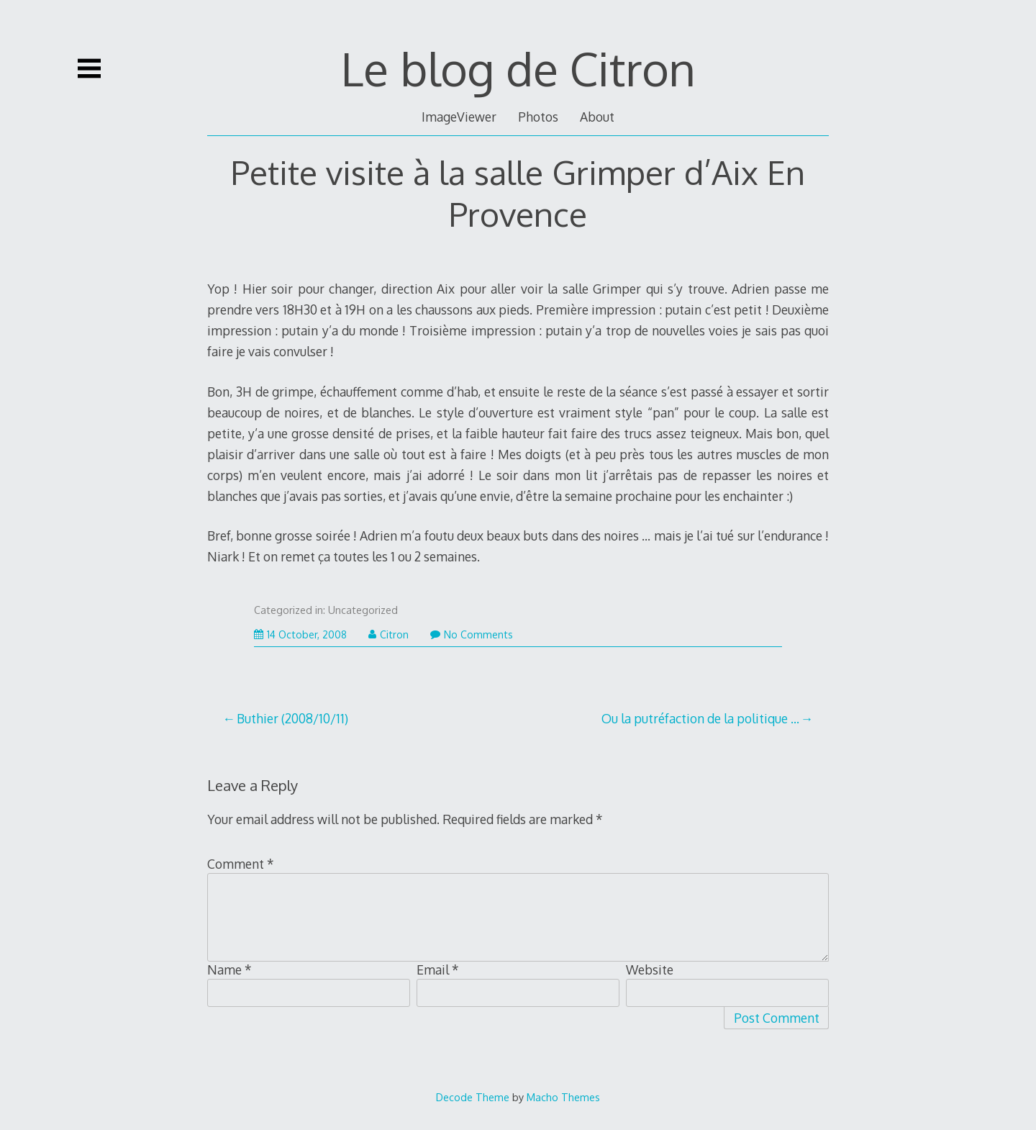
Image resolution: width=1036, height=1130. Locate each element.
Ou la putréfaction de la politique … (700, 718)
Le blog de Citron (518, 68)
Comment (240, 864)
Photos (538, 117)
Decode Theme (472, 1096)
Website (649, 969)
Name (229, 969)
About (597, 117)
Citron (388, 634)
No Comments (471, 634)
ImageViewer (459, 117)
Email (438, 969)
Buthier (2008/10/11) (292, 718)
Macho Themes (563, 1096)
